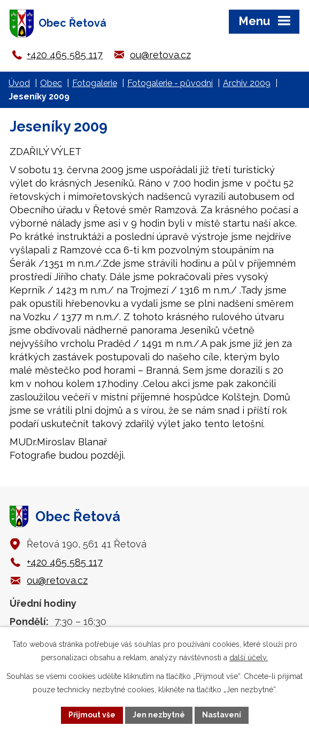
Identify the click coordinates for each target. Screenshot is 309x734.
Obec (51, 83)
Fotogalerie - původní (170, 83)
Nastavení (221, 714)
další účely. (248, 657)
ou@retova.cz (160, 54)
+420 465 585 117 (65, 54)
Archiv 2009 (247, 83)
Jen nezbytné (159, 714)
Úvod (19, 83)
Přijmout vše (91, 714)
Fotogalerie (94, 83)
